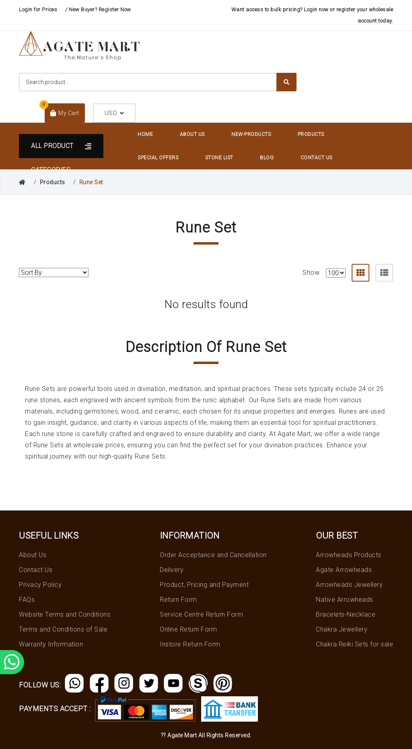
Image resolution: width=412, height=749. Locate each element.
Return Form (178, 599)
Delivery (171, 570)
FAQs (27, 599)
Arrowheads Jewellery (349, 584)
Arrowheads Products (348, 555)
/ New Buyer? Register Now (98, 9)
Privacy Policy (40, 584)
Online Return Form (188, 629)
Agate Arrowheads (344, 570)
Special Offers (158, 157)
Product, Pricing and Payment (204, 584)
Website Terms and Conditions (64, 614)
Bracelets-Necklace (345, 614)
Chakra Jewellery (341, 629)
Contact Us (316, 157)
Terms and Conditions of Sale (63, 629)
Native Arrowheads (344, 599)
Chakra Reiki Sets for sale (354, 644)
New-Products (251, 134)
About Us (192, 134)
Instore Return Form (190, 644)
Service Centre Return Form (201, 614)
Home (145, 134)
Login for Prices (38, 9)
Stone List (219, 157)
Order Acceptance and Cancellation (213, 555)
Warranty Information (51, 644)
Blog (267, 157)
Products (311, 134)
